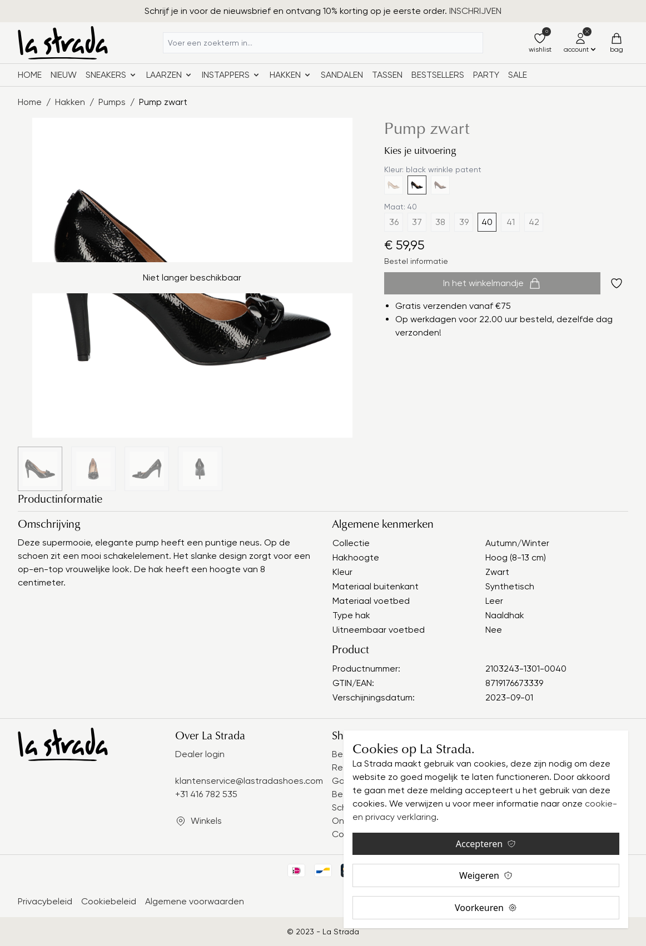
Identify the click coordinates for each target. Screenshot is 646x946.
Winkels (206, 820)
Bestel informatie (416, 261)
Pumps (112, 102)
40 (487, 222)
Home (30, 74)
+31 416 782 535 (206, 794)
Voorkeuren (486, 908)
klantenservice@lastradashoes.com (249, 780)
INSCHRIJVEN (475, 11)
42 (534, 222)
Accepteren (486, 844)
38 (440, 222)
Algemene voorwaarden (194, 901)
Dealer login (200, 754)
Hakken (70, 102)
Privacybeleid (45, 901)
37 (417, 222)
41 (510, 222)
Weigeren (486, 875)
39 (464, 222)
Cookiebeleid (108, 901)
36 (394, 222)
